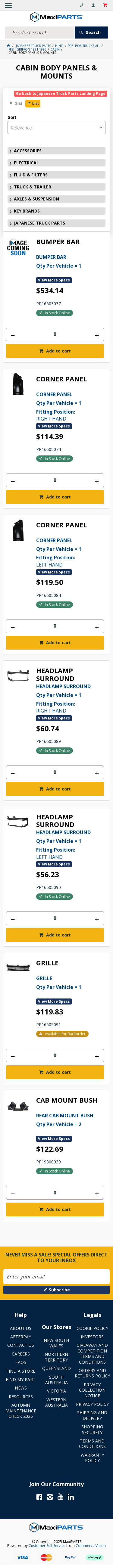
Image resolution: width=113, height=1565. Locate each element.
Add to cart (58, 351)
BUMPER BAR (58, 242)
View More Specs (54, 280)
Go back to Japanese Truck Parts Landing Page (60, 93)
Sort (12, 117)
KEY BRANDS (27, 211)
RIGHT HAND (70, 406)
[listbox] (56, 127)
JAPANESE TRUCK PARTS (39, 223)
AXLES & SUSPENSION (36, 199)
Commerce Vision (91, 1545)
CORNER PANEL (61, 379)
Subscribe (59, 1290)
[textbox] (40, 32)
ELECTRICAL (26, 163)
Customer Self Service (47, 1545)
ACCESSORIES (28, 151)
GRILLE (47, 963)
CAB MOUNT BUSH (67, 1100)
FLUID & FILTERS (31, 175)
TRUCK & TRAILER (32, 187)
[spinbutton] (54, 334)
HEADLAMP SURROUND (55, 674)
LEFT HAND (70, 552)
